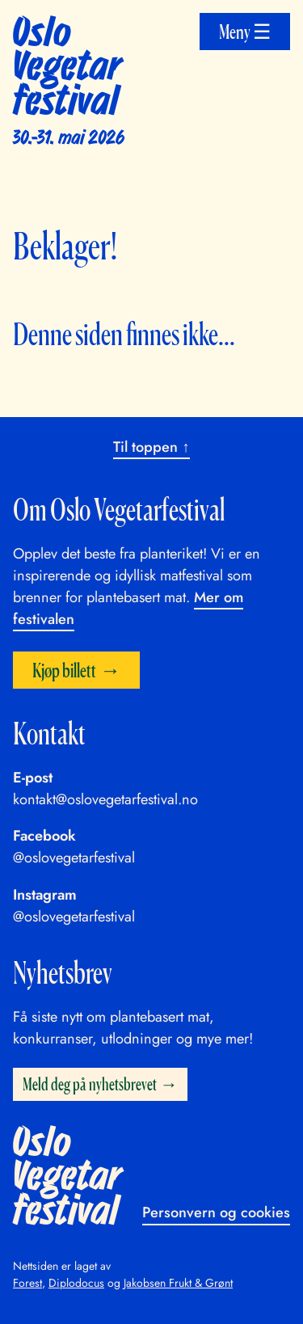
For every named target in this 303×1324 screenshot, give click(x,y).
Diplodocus (76, 1283)
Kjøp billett (64, 669)
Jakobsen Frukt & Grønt (178, 1283)
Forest (27, 1283)
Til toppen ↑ (151, 446)
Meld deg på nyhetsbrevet (90, 1083)
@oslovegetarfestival (74, 857)
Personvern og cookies (216, 1212)
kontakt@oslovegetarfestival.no (105, 799)
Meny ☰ (245, 31)
